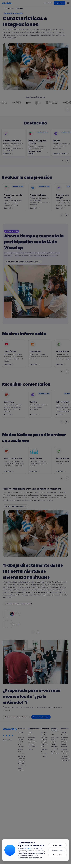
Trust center (64, 754)
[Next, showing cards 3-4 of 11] (67, 215)
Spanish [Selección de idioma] (8, 740)
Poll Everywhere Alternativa (44, 754)
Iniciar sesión (48, 3)
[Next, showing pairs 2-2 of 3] (38, 632)
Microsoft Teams (32, 742)
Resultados (21, 759)
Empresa (63, 732)
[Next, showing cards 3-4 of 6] (67, 422)
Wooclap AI (21, 756)
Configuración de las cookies (65, 759)
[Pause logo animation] (67, 109)
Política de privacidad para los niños (65, 749)
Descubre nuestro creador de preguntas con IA (23, 262)
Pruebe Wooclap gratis (41, 717)
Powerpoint (31, 744)
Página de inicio (9, 8)
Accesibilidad (65, 756)
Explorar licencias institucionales (16, 717)
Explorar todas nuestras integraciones (18, 604)
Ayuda (53, 751)
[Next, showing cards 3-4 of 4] (67, 161)
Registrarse (59, 3)
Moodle (30, 732)
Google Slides (32, 747)
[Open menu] (68, 2)
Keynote (30, 749)
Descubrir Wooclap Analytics (15, 506)
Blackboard (31, 737)
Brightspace (31, 739)
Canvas (30, 735)
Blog (52, 735)
